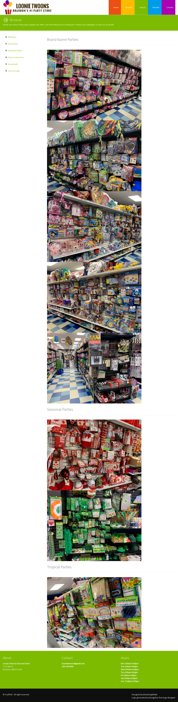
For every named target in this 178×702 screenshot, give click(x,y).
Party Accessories (14, 57)
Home (115, 7)
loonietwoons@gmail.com (73, 663)
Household (11, 64)
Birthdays (10, 37)
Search (141, 7)
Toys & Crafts (12, 71)
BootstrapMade (150, 694)
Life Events (11, 43)
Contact (168, 7)
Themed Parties (13, 50)
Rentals (154, 7)
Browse (127, 7)
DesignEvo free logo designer (162, 697)
